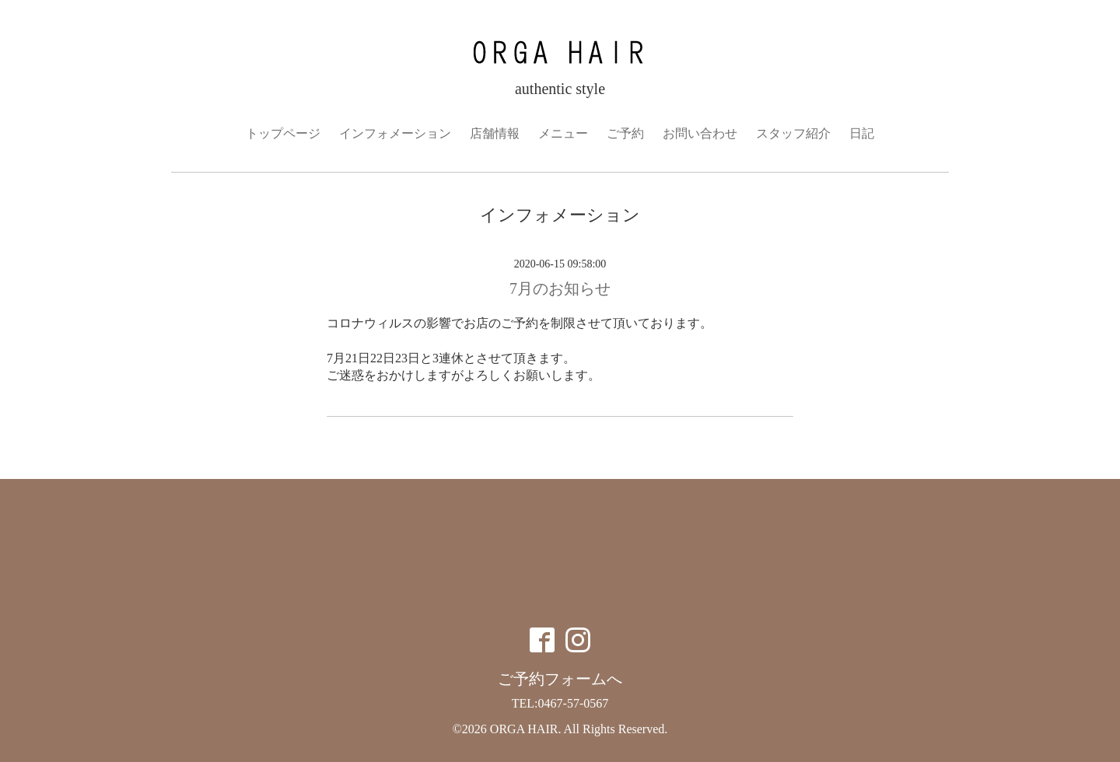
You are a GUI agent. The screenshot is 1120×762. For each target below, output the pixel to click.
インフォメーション (395, 133)
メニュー (563, 133)
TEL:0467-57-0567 (560, 703)
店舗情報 (495, 133)
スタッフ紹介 (793, 133)
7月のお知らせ (560, 288)
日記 (861, 133)
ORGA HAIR (524, 729)
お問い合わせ (700, 133)
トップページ (283, 133)
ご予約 (625, 133)
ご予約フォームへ (560, 678)
